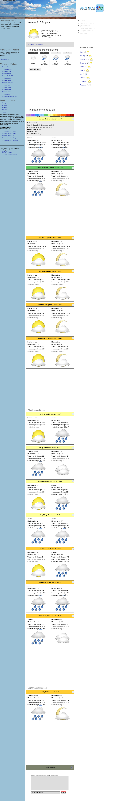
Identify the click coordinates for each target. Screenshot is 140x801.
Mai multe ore (35, 69)
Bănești (4, 109)
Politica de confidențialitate (9, 154)
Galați (81, 70)
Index (82, 21)
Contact (83, 33)
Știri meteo (85, 26)
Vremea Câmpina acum (9, 131)
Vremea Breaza (6, 78)
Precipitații (5, 60)
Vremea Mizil (6, 85)
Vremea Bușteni (6, 80)
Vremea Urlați (6, 94)
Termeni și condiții (7, 152)
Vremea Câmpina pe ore (9, 133)
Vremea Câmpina (7, 69)
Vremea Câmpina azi (8, 135)
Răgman (4, 107)
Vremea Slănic (6, 91)
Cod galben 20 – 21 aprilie (35, 44)
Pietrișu (4, 103)
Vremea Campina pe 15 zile (10, 140)
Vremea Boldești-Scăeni (9, 76)
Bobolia (4, 105)
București (83, 56)
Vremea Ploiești (6, 67)
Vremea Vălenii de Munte (9, 96)
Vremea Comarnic (7, 82)
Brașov (82, 52)
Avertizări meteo (87, 28)
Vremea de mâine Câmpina (10, 138)
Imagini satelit (86, 30)
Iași (81, 74)
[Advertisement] (50, 89)
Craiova (82, 67)
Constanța (83, 63)
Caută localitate (87, 23)
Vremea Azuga (6, 71)
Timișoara (83, 85)
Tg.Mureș (83, 81)
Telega (4, 112)
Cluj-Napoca (83, 59)
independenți (4, 121)
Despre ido (5, 151)
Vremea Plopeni (6, 87)
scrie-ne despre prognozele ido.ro (45, 775)
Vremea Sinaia (6, 89)
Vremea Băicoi (6, 73)
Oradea (82, 77)
